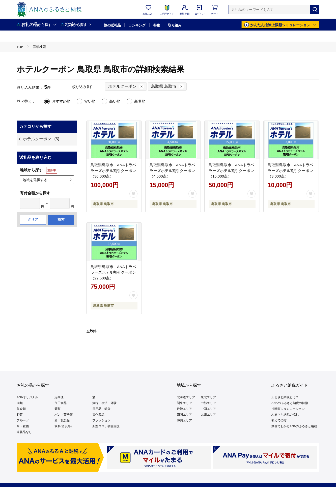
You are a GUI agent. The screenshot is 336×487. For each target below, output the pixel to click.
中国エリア (208, 409)
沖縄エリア (184, 420)
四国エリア (184, 414)
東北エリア (208, 397)
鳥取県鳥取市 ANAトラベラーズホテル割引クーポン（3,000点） (290, 170)
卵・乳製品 (62, 420)
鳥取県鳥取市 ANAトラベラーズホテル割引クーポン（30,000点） (113, 170)
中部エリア (208, 403)
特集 (156, 25)
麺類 (57, 409)
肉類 (20, 403)
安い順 (90, 101)
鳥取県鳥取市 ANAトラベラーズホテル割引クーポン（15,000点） (231, 170)
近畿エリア (184, 409)
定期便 (59, 397)
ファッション (101, 420)
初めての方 (279, 420)
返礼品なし (24, 432)
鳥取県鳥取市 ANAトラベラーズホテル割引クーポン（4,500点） (172, 170)
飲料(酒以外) (63, 426)
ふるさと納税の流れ (285, 414)
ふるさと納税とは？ (285, 397)
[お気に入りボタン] (133, 194)
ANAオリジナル (27, 397)
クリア (32, 219)
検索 (61, 219)
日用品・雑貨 (101, 409)
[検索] (314, 9)
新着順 (140, 101)
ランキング (136, 25)
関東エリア (184, 403)
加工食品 (60, 403)
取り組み (174, 25)
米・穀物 (23, 426)
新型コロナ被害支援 (106, 426)
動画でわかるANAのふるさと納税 (294, 426)
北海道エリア (186, 397)
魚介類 (21, 409)
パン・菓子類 (63, 414)
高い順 (115, 101)
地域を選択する (35, 180)
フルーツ (23, 420)
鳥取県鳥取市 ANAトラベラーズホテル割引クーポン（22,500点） (113, 272)
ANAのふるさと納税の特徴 (289, 403)
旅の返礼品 (112, 25)
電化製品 (98, 414)
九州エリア (208, 414)
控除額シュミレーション (288, 409)
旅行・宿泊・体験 (104, 403)
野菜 (20, 414)
